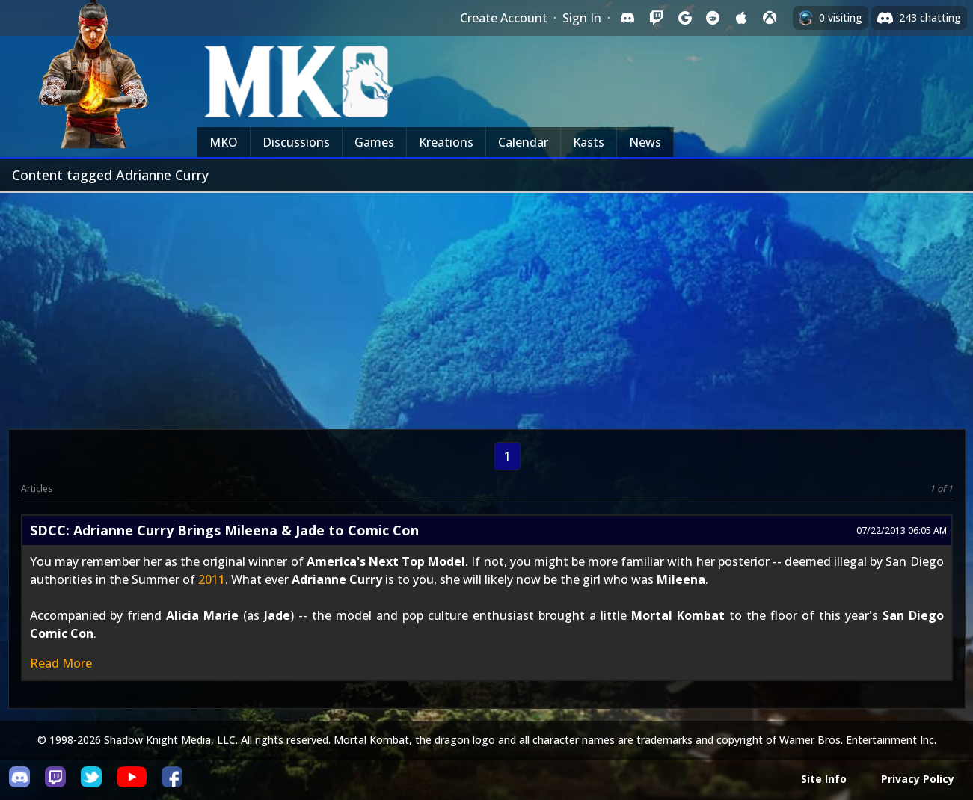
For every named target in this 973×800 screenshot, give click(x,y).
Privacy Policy (917, 779)
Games (374, 142)
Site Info (824, 779)
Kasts (588, 142)
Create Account (503, 18)
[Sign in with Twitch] (656, 18)
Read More (61, 663)
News (645, 142)
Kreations (446, 142)
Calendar (523, 142)
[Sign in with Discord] (627, 18)
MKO (223, 142)
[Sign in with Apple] (741, 18)
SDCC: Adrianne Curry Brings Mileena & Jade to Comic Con (224, 530)
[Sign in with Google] (684, 18)
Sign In (581, 18)
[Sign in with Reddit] (713, 18)
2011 (211, 579)
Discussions (296, 142)
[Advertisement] (487, 305)
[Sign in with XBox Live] (769, 18)
